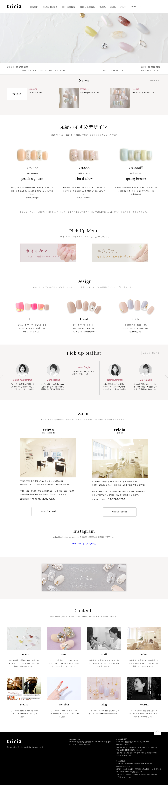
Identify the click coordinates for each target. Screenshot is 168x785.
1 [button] (79, 61)
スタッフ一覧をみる (151, 353)
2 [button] (84, 61)
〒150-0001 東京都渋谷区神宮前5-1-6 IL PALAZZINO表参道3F (90, 742)
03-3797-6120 (46, 498)
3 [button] (89, 61)
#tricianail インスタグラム (84, 544)
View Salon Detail (48, 511)
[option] (84, 31)
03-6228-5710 (116, 499)
